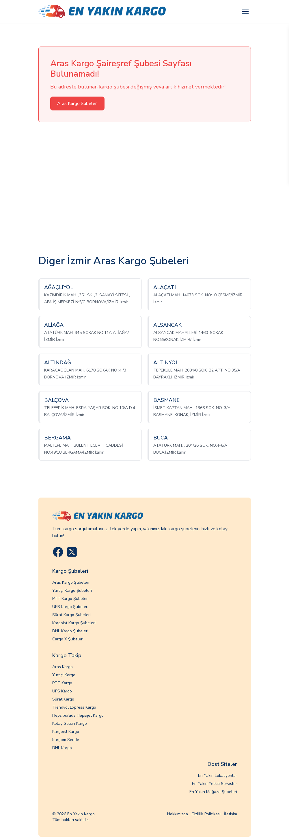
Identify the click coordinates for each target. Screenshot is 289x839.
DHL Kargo (62, 748)
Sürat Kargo (63, 699)
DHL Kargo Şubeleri (70, 631)
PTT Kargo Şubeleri (70, 598)
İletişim (230, 814)
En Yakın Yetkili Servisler (214, 783)
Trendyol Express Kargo (74, 707)
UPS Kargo (62, 691)
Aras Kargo (62, 667)
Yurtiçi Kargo (63, 675)
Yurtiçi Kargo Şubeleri (72, 590)
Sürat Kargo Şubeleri (71, 615)
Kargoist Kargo (65, 731)
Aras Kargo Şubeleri (70, 582)
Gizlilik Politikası (206, 814)
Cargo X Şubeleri (67, 639)
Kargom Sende (65, 739)
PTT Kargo (62, 683)
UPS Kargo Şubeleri (70, 606)
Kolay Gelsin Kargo (69, 723)
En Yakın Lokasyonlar (217, 775)
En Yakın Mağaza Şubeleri (213, 791)
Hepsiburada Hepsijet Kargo (78, 715)
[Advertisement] (144, 188)
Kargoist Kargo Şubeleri (74, 623)
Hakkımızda (177, 814)
